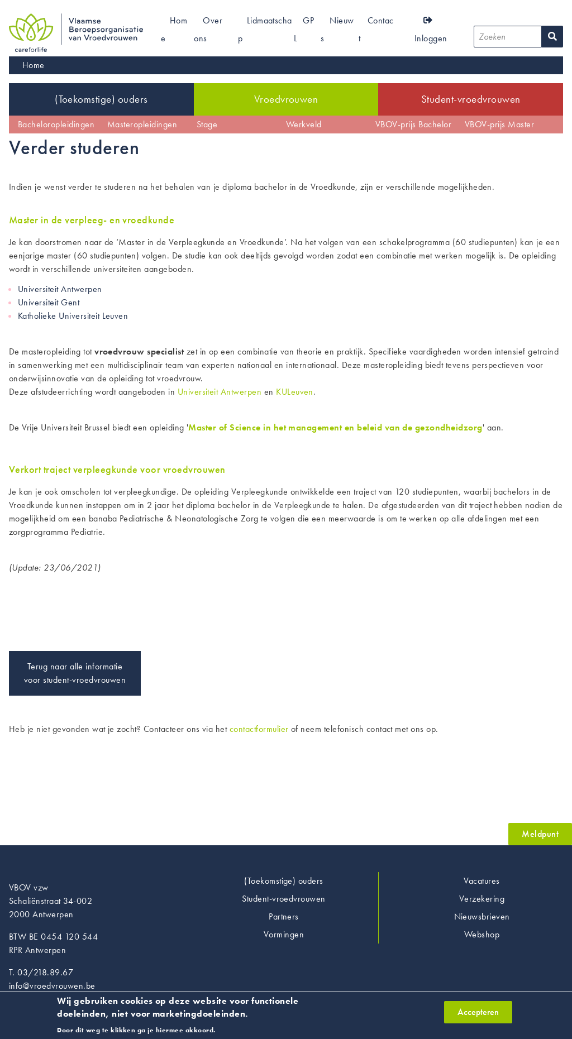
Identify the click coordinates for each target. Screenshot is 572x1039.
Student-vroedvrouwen (471, 99)
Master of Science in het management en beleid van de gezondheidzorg (335, 427)
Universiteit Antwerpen (60, 289)
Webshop (481, 934)
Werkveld (304, 124)
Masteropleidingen (142, 124)
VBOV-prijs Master (499, 124)
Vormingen (284, 934)
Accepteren (478, 1015)
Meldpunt (540, 834)
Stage (207, 124)
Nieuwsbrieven (482, 916)
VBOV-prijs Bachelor (413, 124)
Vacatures (481, 881)
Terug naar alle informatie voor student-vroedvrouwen (75, 673)
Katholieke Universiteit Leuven (73, 316)
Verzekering (481, 898)
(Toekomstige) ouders (101, 99)
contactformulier (259, 729)
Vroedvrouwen (286, 99)
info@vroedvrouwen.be (52, 986)
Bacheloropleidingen (56, 124)
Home (33, 65)
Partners (284, 916)
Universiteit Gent (48, 302)
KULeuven (294, 392)
